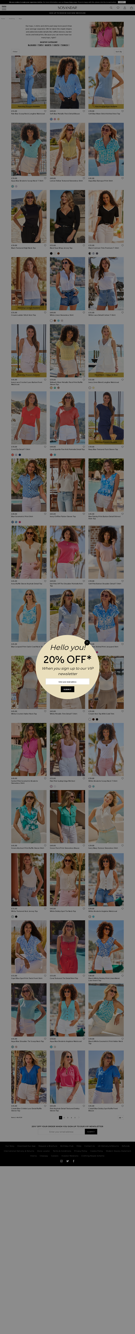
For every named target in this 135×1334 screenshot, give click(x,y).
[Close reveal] (87, 642)
